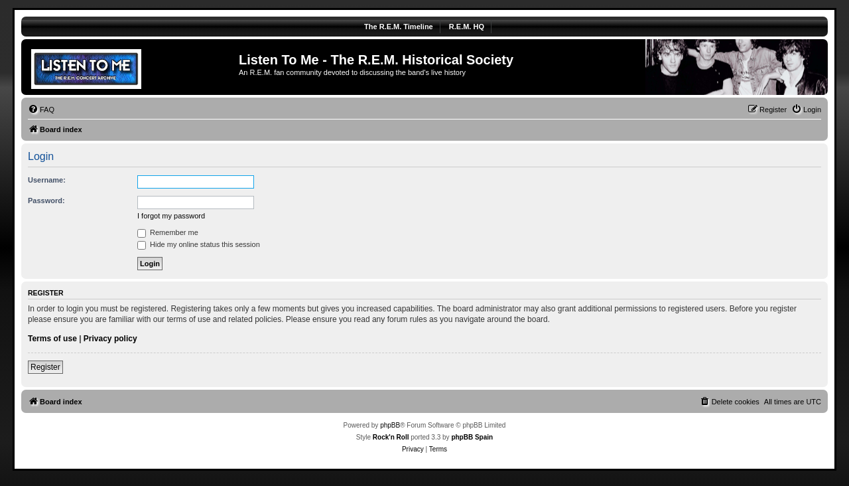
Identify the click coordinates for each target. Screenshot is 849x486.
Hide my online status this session (198, 244)
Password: (46, 200)
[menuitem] (41, 110)
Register (45, 367)
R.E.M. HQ (466, 27)
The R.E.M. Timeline (398, 27)
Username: (47, 180)
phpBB (390, 425)
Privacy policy (110, 338)
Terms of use (52, 338)
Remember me (167, 232)
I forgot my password (171, 216)
